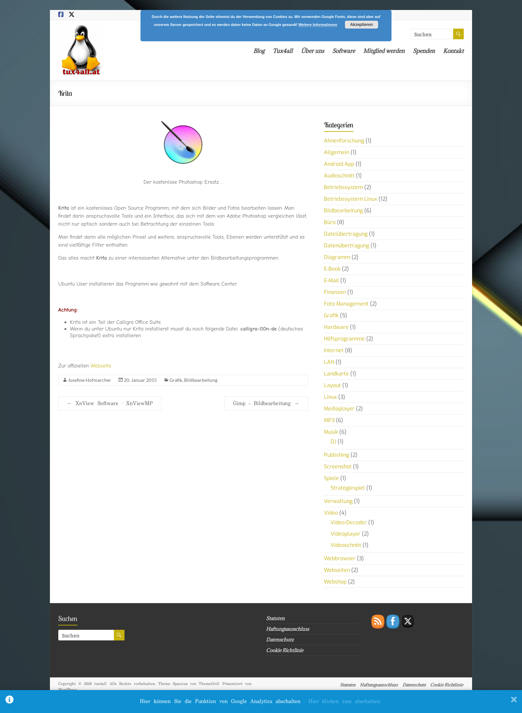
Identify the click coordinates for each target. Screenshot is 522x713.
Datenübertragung (346, 245)
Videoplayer (346, 533)
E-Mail (331, 280)
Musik (331, 431)
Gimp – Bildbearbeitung (266, 403)
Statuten (275, 618)
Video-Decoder (349, 522)
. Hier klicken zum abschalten (342, 701)
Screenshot (338, 466)
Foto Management (346, 303)
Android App (339, 163)
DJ (333, 441)
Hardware (336, 327)
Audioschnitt (339, 175)
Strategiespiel (348, 487)
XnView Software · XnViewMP (110, 403)
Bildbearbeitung (200, 380)
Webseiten (337, 570)
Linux (330, 396)
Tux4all (283, 51)
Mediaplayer (339, 408)
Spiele (331, 478)
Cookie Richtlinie (284, 650)
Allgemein (336, 152)
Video (331, 512)
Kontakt (453, 51)
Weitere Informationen (318, 25)
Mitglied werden (383, 51)
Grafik (175, 380)
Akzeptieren (361, 24)
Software (343, 51)
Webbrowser (340, 558)
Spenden (424, 51)
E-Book (332, 268)
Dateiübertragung (346, 233)
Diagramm (337, 257)
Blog (258, 51)
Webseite (101, 366)
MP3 (329, 420)
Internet (334, 350)
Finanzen (335, 292)
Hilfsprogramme (344, 338)
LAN (329, 361)
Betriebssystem (343, 187)
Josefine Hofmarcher (89, 380)
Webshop (335, 581)
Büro (330, 222)
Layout (332, 385)
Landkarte (336, 373)
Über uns (312, 51)
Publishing (336, 454)
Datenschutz (280, 639)
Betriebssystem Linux (350, 198)
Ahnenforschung (344, 140)
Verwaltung (338, 501)
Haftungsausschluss (287, 629)
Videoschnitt (346, 545)
